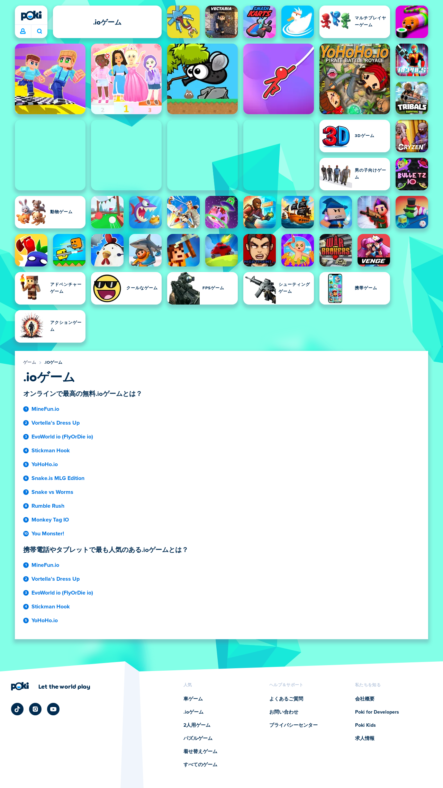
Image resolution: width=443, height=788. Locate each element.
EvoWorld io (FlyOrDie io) (62, 437)
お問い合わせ (283, 712)
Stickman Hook (50, 450)
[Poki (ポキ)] (31, 15)
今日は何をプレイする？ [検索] (39, 31)
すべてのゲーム (200, 764)
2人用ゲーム (196, 725)
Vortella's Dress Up (55, 423)
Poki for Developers (377, 712)
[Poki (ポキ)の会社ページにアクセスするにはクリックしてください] (50, 686)
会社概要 (364, 699)
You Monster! (47, 533)
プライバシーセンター (293, 725)
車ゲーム (193, 699)
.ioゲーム (53, 363)
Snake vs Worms (52, 492)
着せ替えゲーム (200, 751)
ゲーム (29, 363)
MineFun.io (45, 409)
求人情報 (364, 738)
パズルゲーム (198, 738)
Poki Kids (365, 725)
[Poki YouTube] (53, 709)
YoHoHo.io (44, 464)
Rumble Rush (47, 506)
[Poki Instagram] (35, 709)
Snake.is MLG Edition (57, 478)
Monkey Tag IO (50, 520)
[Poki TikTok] (17, 709)
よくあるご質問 (286, 699)
